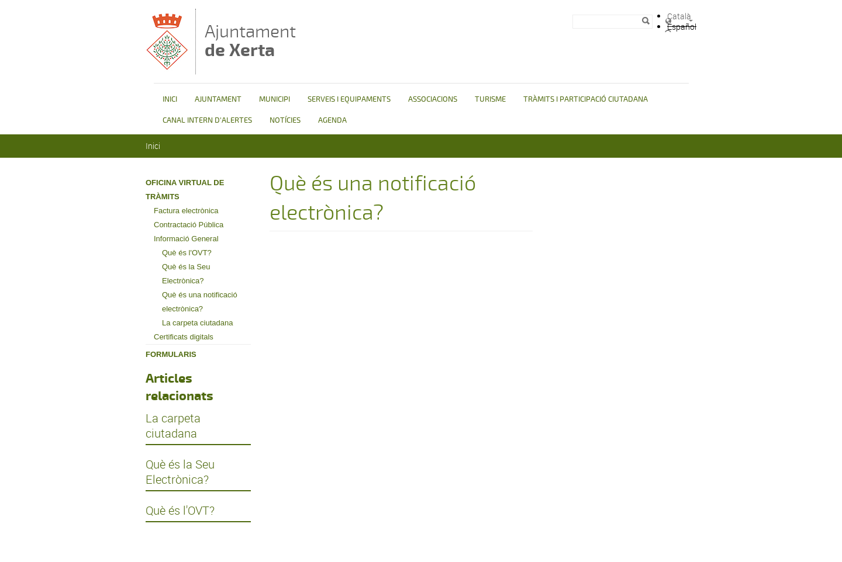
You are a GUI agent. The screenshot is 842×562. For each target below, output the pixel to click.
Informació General (186, 238)
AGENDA (332, 120)
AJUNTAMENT (218, 99)
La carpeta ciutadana (197, 322)
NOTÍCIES (285, 120)
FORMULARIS (171, 354)
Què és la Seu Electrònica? (186, 273)
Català (679, 16)
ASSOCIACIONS (432, 99)
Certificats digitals (183, 336)
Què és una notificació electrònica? (199, 301)
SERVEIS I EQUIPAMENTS (349, 99)
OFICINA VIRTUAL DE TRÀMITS (185, 189)
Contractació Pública (188, 224)
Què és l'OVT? (187, 252)
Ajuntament (250, 40)
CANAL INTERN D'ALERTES (207, 120)
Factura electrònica (186, 210)
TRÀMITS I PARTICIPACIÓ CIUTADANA (585, 99)
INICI (170, 99)
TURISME (490, 99)
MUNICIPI (274, 99)
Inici (153, 145)
